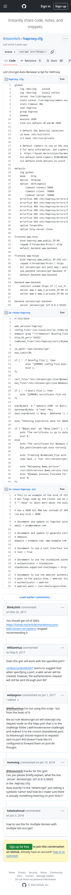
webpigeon (14, 695)
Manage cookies (45, 876)
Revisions (31, 61)
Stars (55, 61)
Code (10, 60)
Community (56, 872)
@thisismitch (14, 771)
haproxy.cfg (33, 38)
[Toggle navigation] (5, 6)
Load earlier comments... (35, 597)
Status (43, 872)
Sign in (46, 6)
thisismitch (11, 38)
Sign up (60, 6)
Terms (12, 872)
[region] (35, 195)
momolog (13, 762)
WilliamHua (14, 647)
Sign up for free (19, 847)
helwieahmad (15, 810)
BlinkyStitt (13, 607)
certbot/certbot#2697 (19, 668)
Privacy (22, 872)
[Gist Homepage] (24, 6)
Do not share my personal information (35, 879)
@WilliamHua (14, 708)
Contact (29, 876)
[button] (52, 52)
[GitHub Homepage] (24, 885)
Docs (19, 876)
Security (33, 872)
